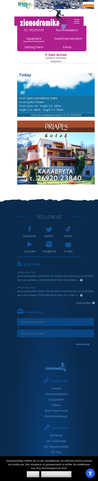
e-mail (68, 249)
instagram (49, 249)
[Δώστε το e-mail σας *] (55, 333)
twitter (49, 234)
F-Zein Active (56, 54)
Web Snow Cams (56, 411)
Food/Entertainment (68, 38)
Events (56, 388)
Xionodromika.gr (56, 416)
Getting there (34, 47)
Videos (56, 405)
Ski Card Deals (56, 441)
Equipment (33, 38)
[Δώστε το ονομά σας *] (55, 322)
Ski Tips (56, 452)
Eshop (67, 47)
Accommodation (56, 394)
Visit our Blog (85, 302)
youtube (30, 249)
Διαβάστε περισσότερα (56, 474)
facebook (29, 234)
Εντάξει (33, 474)
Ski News (56, 435)
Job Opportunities (56, 447)
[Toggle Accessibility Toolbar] (90, 473)
